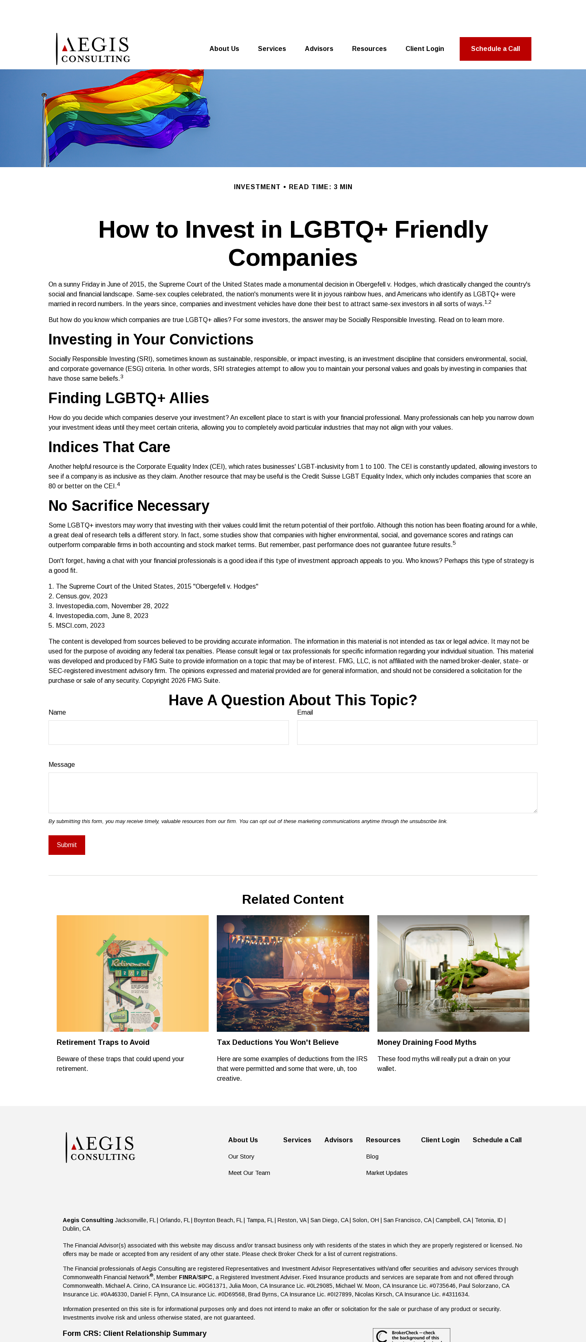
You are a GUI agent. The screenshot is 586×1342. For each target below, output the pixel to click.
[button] (224, 20)
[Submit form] (66, 816)
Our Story (241, 1127)
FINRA (187, 1248)
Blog (372, 1127)
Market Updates (387, 1144)
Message (61, 736)
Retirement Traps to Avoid (103, 1014)
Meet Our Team (249, 1144)
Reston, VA (292, 1191)
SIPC (205, 1248)
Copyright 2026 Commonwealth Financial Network (206, 1321)
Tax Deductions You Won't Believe (278, 1014)
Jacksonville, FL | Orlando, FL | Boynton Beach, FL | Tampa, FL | (196, 1191)
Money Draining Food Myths (426, 1014)
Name (57, 683)
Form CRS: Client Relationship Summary (135, 1305)
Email (305, 683)
